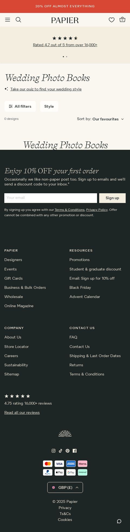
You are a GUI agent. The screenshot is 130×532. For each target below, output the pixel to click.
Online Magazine (19, 306)
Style (49, 107)
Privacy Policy (97, 210)
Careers (11, 356)
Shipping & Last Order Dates (95, 356)
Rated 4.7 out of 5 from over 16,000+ (65, 45)
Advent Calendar (84, 297)
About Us (12, 337)
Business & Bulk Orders (25, 288)
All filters (20, 106)
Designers (13, 260)
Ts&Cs (65, 514)
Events (10, 269)
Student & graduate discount (95, 269)
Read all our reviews (22, 413)
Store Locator (16, 347)
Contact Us (79, 347)
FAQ (73, 337)
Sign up (112, 198)
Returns (76, 365)
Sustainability (16, 365)
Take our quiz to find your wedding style (43, 89)
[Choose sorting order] (109, 119)
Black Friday (80, 288)
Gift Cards (13, 278)
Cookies (65, 520)
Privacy (65, 508)
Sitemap (11, 374)
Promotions (79, 260)
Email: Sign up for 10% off (92, 278)
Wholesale (13, 297)
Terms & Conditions (70, 210)
